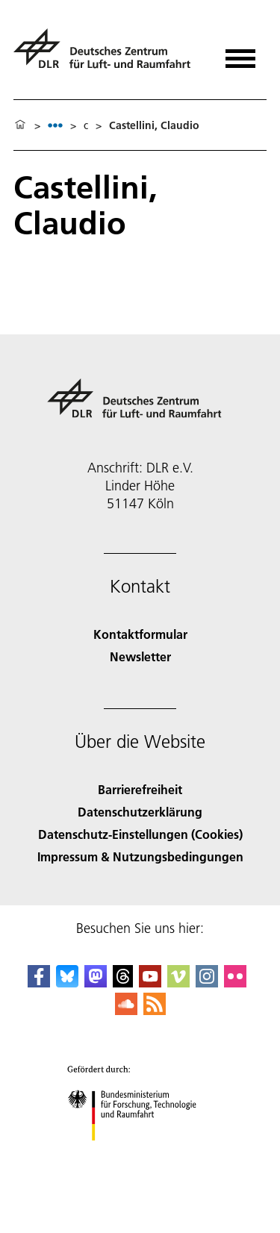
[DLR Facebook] (39, 982)
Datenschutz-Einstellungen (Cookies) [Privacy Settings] (140, 834)
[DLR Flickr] (235, 982)
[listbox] (55, 125)
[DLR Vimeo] (178, 982)
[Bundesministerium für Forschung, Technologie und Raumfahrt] (140, 1153)
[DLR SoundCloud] (126, 1010)
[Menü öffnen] (240, 53)
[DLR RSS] (154, 1010)
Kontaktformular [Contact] (140, 634)
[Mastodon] (95, 982)
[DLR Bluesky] (67, 982)
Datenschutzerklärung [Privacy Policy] (140, 812)
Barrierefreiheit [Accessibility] (140, 789)
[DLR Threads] (123, 982)
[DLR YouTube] (150, 982)
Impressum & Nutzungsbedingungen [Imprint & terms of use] (140, 856)
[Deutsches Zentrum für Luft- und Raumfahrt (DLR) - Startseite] (107, 54)
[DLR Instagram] (207, 982)
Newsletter (140, 656)
